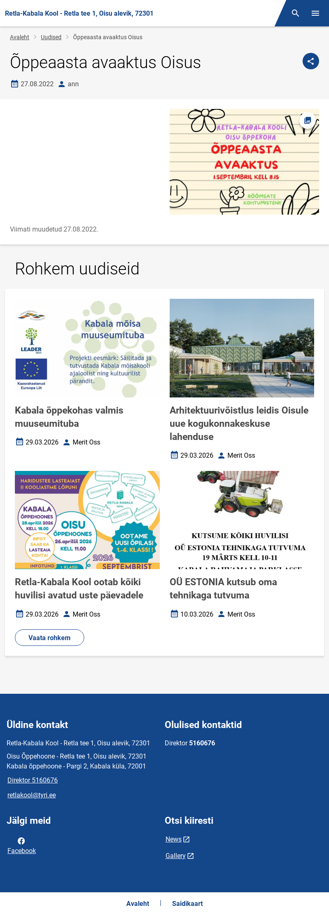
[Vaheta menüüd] (315, 13)
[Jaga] (311, 61)
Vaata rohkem (49, 638)
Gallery (176, 856)
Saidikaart (187, 904)
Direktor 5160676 (32, 780)
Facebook (21, 845)
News (174, 839)
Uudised (51, 37)
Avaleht (19, 37)
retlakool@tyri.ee (31, 795)
